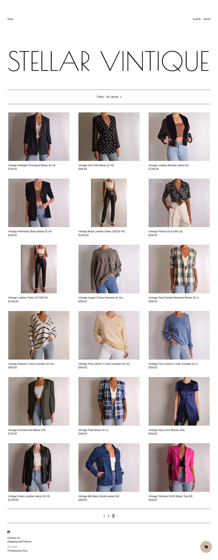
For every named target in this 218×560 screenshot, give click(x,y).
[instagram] (8, 532)
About (207, 19)
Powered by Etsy (17, 551)
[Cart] (206, 547)
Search (197, 19)
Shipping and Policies (19, 541)
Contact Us (13, 538)
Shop (10, 19)
